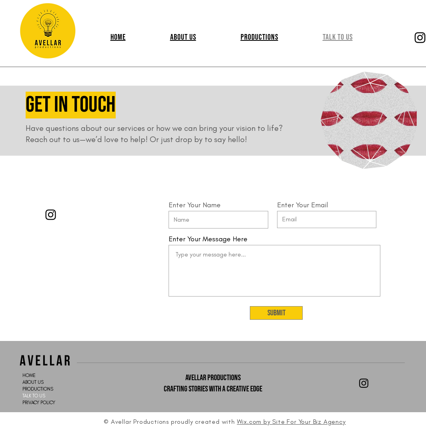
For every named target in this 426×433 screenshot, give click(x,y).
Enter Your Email (302, 204)
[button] (259, 37)
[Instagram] (51, 215)
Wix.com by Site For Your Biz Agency (291, 421)
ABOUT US (33, 382)
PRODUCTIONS (37, 389)
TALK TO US (33, 396)
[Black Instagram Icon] (364, 383)
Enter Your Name (195, 204)
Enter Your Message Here (208, 239)
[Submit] (276, 313)
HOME (29, 375)
